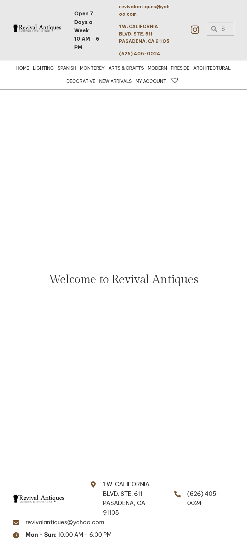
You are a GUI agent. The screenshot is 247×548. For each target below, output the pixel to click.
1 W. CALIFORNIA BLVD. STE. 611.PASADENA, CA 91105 (126, 498)
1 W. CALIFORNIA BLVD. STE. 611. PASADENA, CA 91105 (144, 34)
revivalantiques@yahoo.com (65, 522)
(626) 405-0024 (139, 54)
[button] (194, 29)
